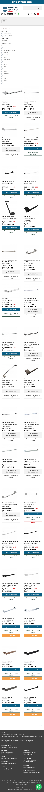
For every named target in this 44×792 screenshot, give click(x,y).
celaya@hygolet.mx (7, 769)
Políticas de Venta (23, 786)
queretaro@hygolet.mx (8, 763)
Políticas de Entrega (35, 786)
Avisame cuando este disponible (33, 118)
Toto (5, 78)
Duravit (6, 62)
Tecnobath (7, 76)
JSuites (6, 69)
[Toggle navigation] (4, 21)
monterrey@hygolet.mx (9, 758)
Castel (5, 57)
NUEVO (33, 523)
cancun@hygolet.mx (30, 767)
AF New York (7, 48)
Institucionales (8, 35)
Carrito (33, 14)
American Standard (9, 50)
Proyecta (6, 73)
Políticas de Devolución (22, 787)
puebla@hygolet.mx (29, 752)
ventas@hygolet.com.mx (9, 747)
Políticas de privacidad (9, 786)
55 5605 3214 (11, 14)
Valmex (6, 80)
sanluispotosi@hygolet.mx (31, 772)
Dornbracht (7, 59)
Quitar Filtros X (5, 28)
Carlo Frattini (7, 55)
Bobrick (6, 52)
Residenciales (7, 33)
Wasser (6, 83)
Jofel (5, 66)
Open (5, 71)
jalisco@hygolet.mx (7, 752)
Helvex (5, 64)
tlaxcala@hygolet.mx (30, 760)
